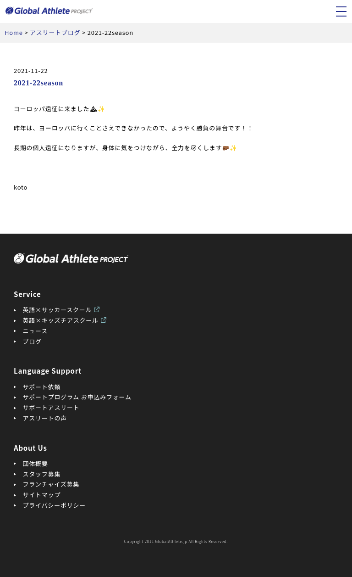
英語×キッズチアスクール (61, 320)
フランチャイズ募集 (51, 484)
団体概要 (35, 463)
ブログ (32, 341)
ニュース (35, 330)
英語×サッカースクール (57, 309)
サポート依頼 (42, 386)
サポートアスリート (51, 407)
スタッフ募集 (42, 474)
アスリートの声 (45, 418)
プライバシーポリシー (54, 505)
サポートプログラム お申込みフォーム (77, 396)
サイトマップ (42, 494)
